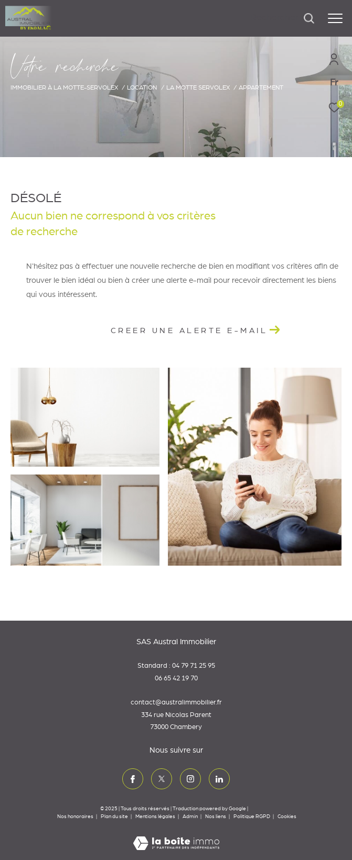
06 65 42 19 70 (176, 678)
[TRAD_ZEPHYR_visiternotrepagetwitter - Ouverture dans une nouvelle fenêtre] (161, 778)
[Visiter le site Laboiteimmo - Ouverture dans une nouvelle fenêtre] (176, 836)
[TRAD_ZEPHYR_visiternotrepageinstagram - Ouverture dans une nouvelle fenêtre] (190, 778)
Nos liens (216, 816)
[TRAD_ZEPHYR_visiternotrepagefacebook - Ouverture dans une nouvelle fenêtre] (132, 778)
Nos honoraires (75, 816)
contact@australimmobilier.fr (176, 702)
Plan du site (115, 816)
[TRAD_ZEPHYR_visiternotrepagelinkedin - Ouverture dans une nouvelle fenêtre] (219, 778)
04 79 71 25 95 (193, 666)
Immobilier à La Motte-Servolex (64, 87)
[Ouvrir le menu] (335, 18)
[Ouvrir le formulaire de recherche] (282, 18)
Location (142, 87)
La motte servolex (198, 87)
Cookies (287, 816)
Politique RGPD (251, 816)
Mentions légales (155, 816)
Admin (191, 816)
